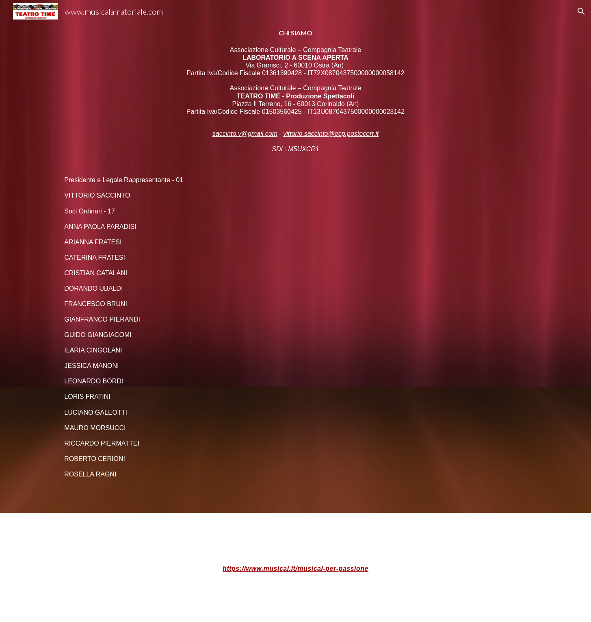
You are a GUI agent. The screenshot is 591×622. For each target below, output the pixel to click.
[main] (295, 256)
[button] (581, 11)
